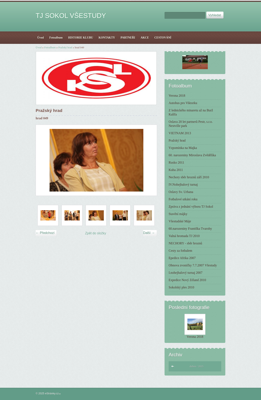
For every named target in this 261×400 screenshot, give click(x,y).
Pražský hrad (65, 47)
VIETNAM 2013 (180, 133)
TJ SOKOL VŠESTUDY (71, 15)
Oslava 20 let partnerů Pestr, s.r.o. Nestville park (191, 123)
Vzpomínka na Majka (183, 148)
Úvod (39, 47)
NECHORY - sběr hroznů (185, 243)
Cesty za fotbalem (180, 250)
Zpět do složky (95, 233)
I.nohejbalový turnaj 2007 (185, 272)
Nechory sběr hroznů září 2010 (189, 177)
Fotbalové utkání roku (183, 199)
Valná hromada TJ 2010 (184, 236)
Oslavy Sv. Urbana (181, 192)
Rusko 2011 (176, 162)
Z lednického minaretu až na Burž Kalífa (191, 112)
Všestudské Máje (180, 221)
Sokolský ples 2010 (181, 287)
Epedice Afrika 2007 (182, 258)
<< (173, 365)
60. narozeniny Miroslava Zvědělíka (192, 155)
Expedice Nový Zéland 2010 (187, 280)
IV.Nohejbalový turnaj (183, 184)
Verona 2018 (177, 95)
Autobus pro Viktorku (183, 103)
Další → (149, 233)
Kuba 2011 (176, 170)
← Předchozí (45, 233)
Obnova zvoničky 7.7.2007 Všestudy (193, 265)
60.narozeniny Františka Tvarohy (190, 228)
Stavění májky (178, 214)
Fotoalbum (50, 47)
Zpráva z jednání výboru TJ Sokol (191, 206)
